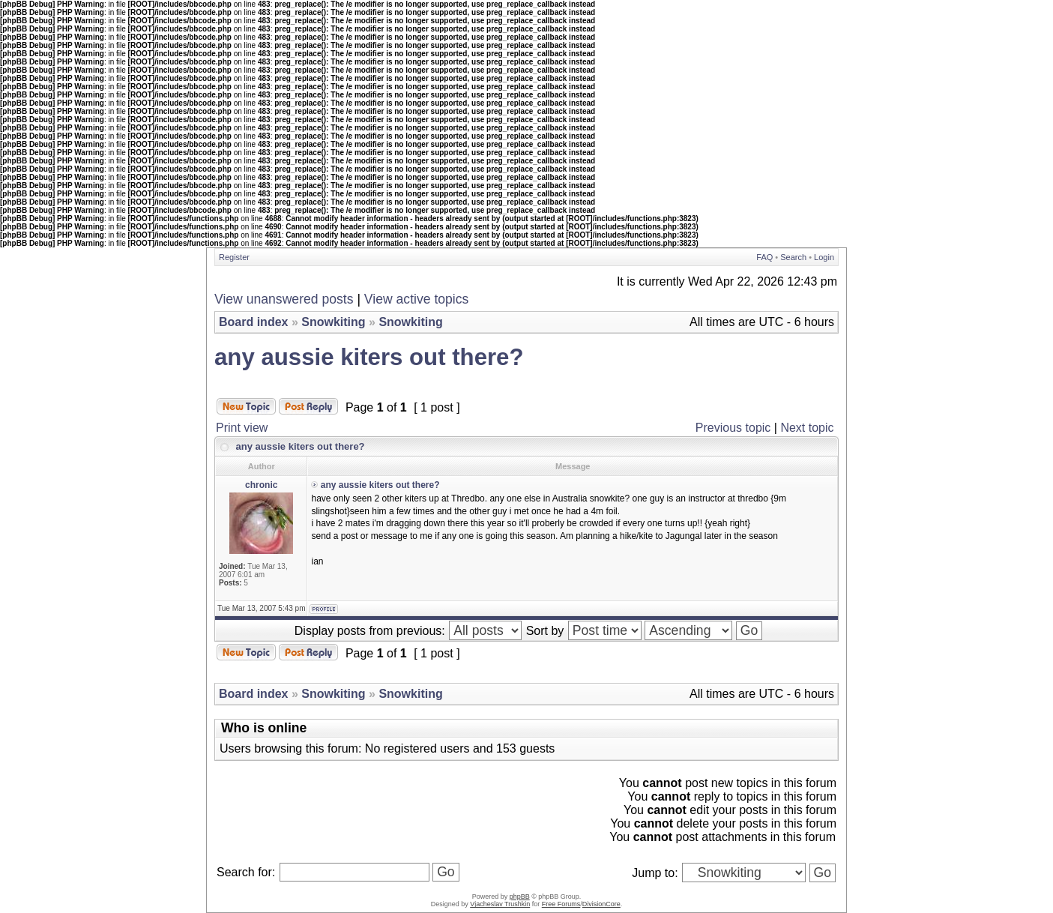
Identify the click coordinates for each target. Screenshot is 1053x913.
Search (793, 257)
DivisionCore (601, 904)
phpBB (520, 896)
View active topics (416, 299)
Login (824, 257)
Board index (253, 322)
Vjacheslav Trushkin (500, 904)
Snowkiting (333, 322)
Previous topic (733, 427)
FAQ (764, 257)
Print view (242, 427)
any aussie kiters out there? (369, 357)
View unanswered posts (284, 299)
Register (234, 257)
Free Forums (561, 904)
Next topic (806, 427)
